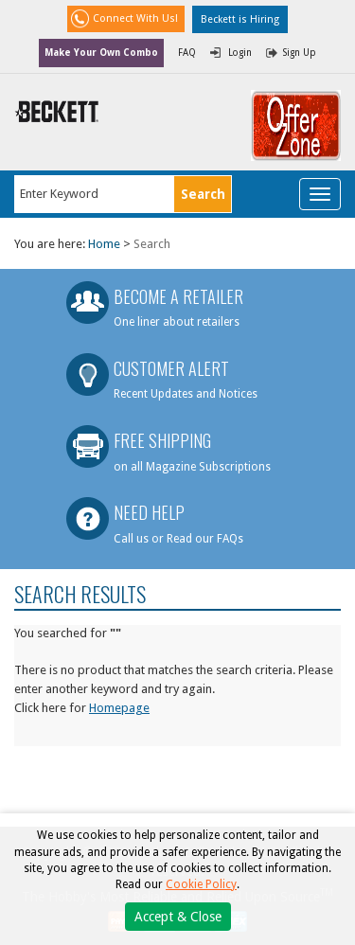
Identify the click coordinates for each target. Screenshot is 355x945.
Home (104, 244)
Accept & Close (178, 916)
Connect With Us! (135, 18)
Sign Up (299, 52)
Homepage (119, 708)
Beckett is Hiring (240, 19)
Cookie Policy (201, 884)
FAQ (187, 52)
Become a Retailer (178, 296)
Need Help (149, 512)
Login (240, 52)
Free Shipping (162, 440)
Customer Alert (171, 368)
